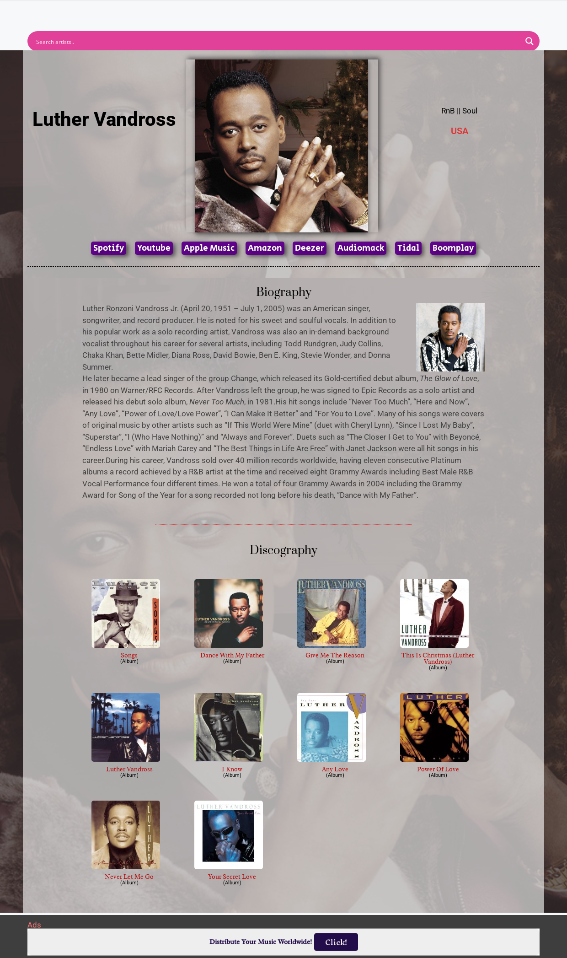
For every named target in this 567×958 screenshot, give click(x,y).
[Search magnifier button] (529, 41)
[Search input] (277, 41)
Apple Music (209, 248)
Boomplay (453, 248)
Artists (201, 12)
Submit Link (336, 12)
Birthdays (395, 12)
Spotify (108, 248)
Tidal (408, 248)
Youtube (154, 248)
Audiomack (360, 248)
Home (161, 12)
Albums (243, 12)
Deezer (309, 248)
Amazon (265, 248)
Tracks (286, 12)
